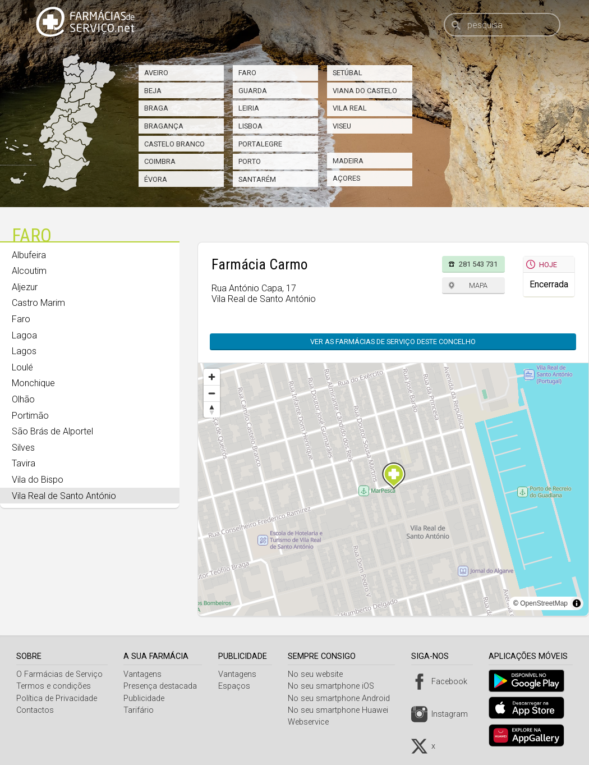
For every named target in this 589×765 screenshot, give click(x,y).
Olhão (23, 399)
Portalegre (260, 144)
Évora (155, 179)
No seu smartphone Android (343, 698)
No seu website (319, 674)
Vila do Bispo (37, 479)
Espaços (237, 686)
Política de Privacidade (56, 698)
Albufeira (29, 255)
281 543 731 (478, 264)
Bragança (163, 126)
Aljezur (25, 287)
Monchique (33, 383)
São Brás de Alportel (52, 431)
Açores (346, 178)
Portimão (30, 415)
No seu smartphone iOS (335, 686)
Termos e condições (53, 686)
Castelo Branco (174, 144)
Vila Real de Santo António (64, 496)
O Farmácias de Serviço (59, 674)
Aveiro (156, 72)
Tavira (23, 463)
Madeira (348, 161)
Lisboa (250, 126)
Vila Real (350, 108)
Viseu (342, 126)
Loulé (22, 367)
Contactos (35, 710)
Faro (247, 72)
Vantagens (144, 674)
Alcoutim (29, 270)
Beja (153, 90)
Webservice (312, 722)
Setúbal (347, 72)
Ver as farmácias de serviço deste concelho (393, 341)
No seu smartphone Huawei (342, 710)
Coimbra (160, 161)
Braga (156, 108)
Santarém (257, 179)
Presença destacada (162, 686)
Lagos (24, 351)
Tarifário (140, 710)
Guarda (252, 90)
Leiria (248, 108)
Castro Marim (38, 302)
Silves (23, 447)
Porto (249, 161)
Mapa (478, 285)
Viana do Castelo (365, 90)
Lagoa (24, 335)
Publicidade (145, 698)
